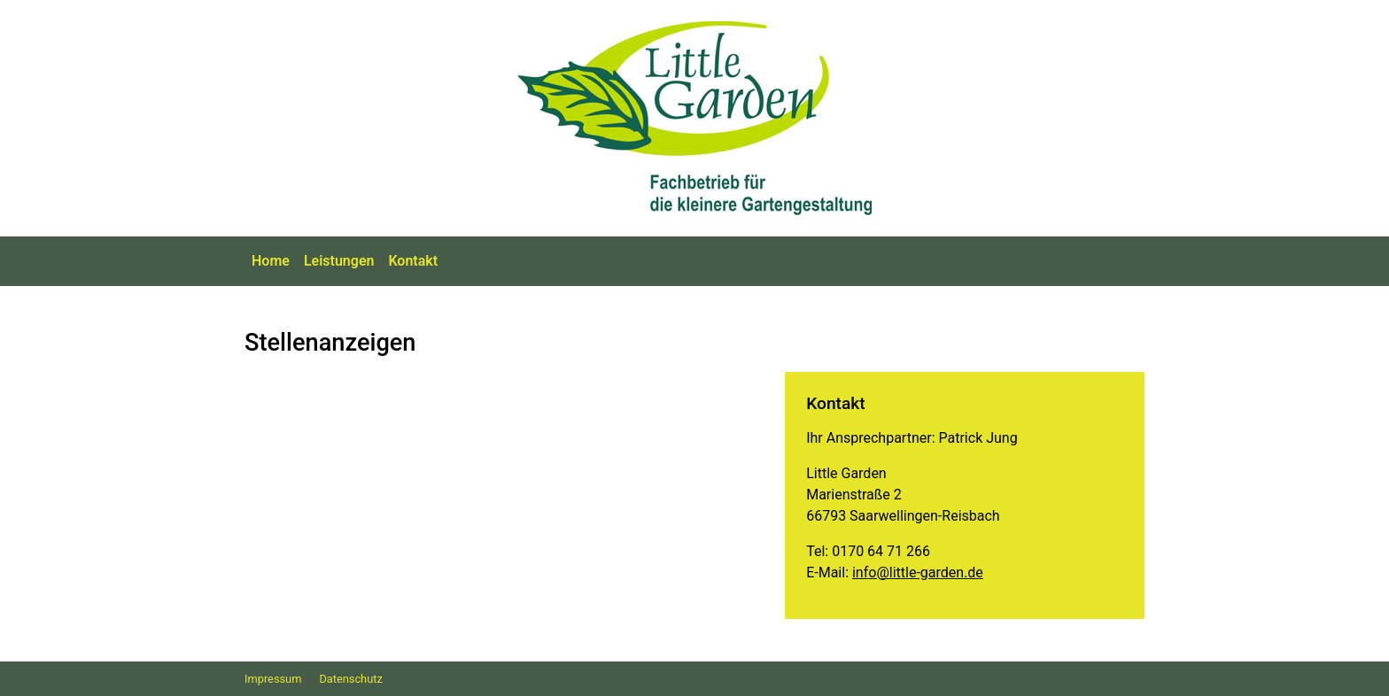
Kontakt (413, 260)
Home (271, 260)
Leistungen (339, 260)
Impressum (272, 678)
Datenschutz (350, 678)
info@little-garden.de (917, 572)
